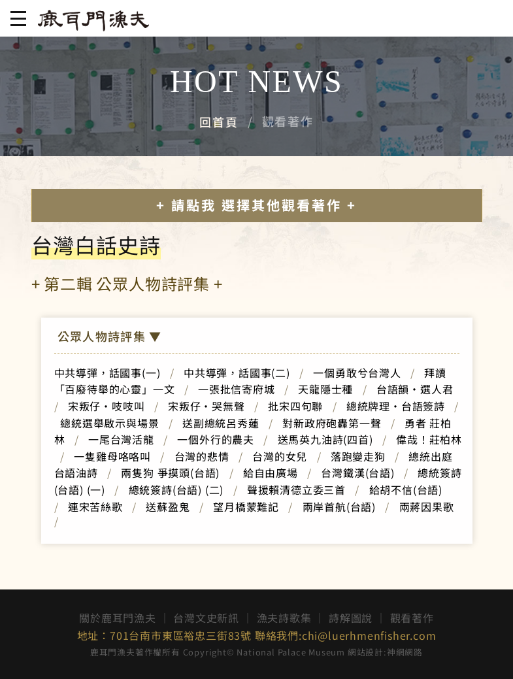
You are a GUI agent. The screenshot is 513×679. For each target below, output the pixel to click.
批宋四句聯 (295, 406)
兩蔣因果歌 (426, 506)
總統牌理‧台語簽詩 (395, 406)
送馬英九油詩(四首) (325, 439)
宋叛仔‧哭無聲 (206, 406)
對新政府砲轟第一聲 (331, 423)
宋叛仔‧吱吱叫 (106, 406)
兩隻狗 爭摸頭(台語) (170, 472)
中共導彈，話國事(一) (107, 372)
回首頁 (218, 121)
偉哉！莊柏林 (429, 439)
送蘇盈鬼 (168, 506)
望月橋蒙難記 (246, 506)
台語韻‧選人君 (415, 389)
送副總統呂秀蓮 (220, 423)
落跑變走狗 (358, 456)
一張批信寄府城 (236, 389)
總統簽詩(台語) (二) (176, 489)
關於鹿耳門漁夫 (117, 617)
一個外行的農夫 (215, 439)
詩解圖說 (350, 617)
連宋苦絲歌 (95, 506)
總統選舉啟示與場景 (109, 423)
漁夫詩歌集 (284, 617)
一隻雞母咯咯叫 (112, 456)
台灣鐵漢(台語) (357, 472)
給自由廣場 (270, 472)
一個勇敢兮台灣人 (357, 372)
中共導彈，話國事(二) (237, 372)
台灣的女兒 (279, 456)
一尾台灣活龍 (121, 439)
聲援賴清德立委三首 (296, 489)
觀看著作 (412, 617)
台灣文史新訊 (206, 617)
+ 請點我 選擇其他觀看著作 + (256, 204)
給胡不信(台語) (411, 489)
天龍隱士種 (325, 389)
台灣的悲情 (201, 456)
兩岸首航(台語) (339, 506)
